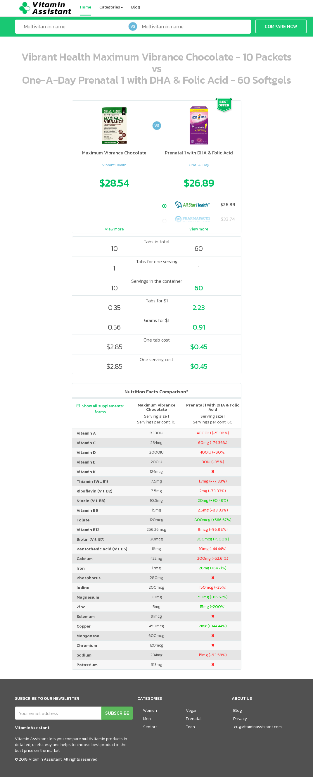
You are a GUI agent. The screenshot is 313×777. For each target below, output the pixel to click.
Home (85, 7)
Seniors (150, 727)
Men (147, 719)
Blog (135, 7)
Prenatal (194, 719)
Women (150, 710)
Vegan (192, 710)
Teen (190, 727)
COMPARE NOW (281, 26)
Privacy (240, 719)
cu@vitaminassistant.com (258, 727)
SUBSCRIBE (117, 712)
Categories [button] (111, 7)
